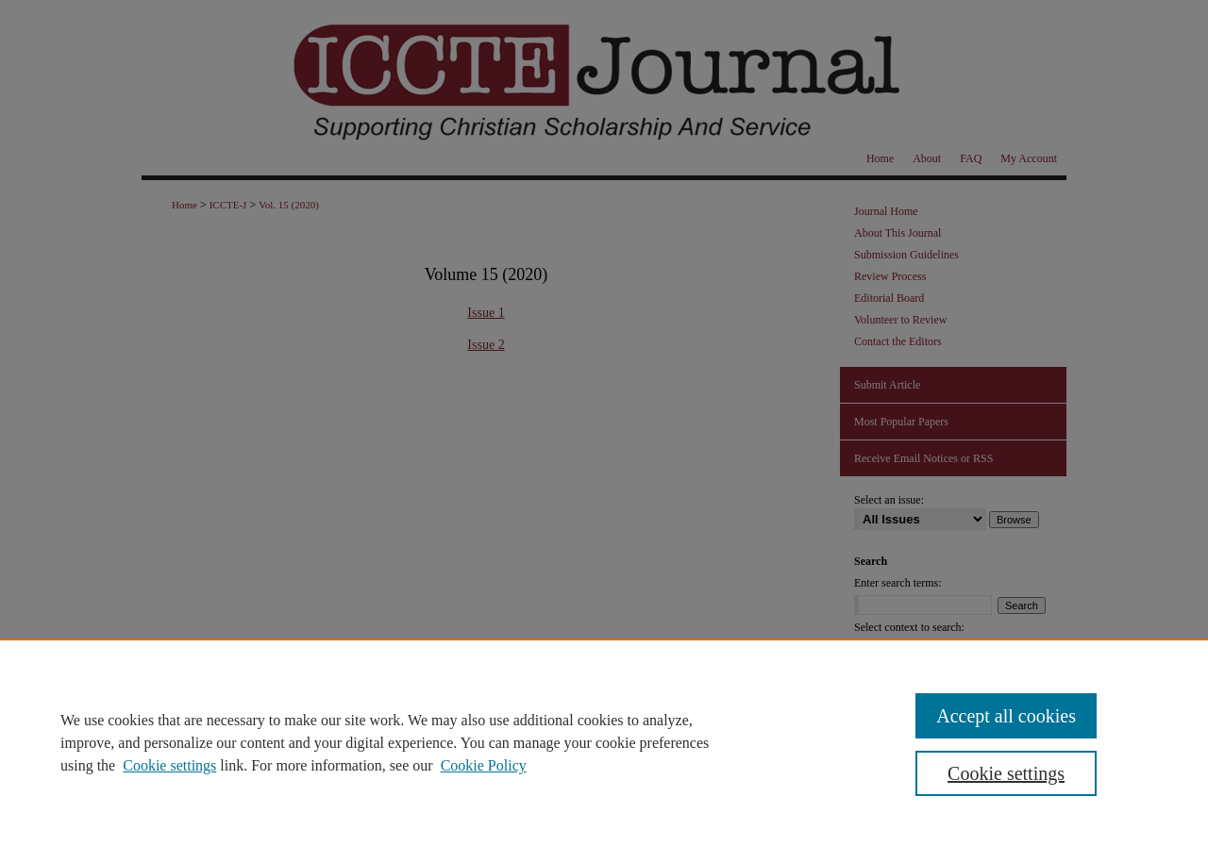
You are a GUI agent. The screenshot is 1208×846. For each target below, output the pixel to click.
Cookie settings (169, 765)
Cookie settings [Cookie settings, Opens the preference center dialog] (1006, 773)
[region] (604, 742)
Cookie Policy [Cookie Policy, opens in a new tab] (484, 765)
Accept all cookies (1006, 715)
